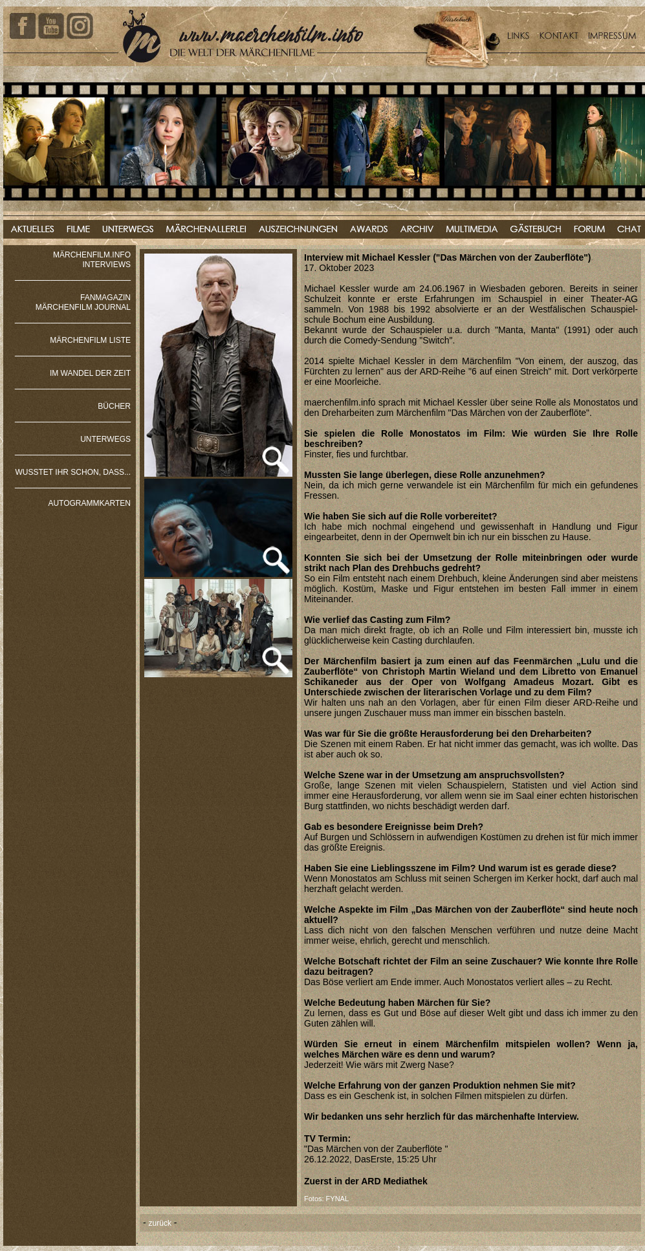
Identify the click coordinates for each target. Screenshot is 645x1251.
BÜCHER (114, 406)
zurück (160, 1223)
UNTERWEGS (105, 439)
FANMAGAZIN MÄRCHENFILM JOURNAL (83, 302)
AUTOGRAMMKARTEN (89, 503)
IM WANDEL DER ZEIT (90, 373)
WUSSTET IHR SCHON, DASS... (73, 472)
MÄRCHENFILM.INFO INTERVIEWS (92, 259)
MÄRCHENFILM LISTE (90, 340)
